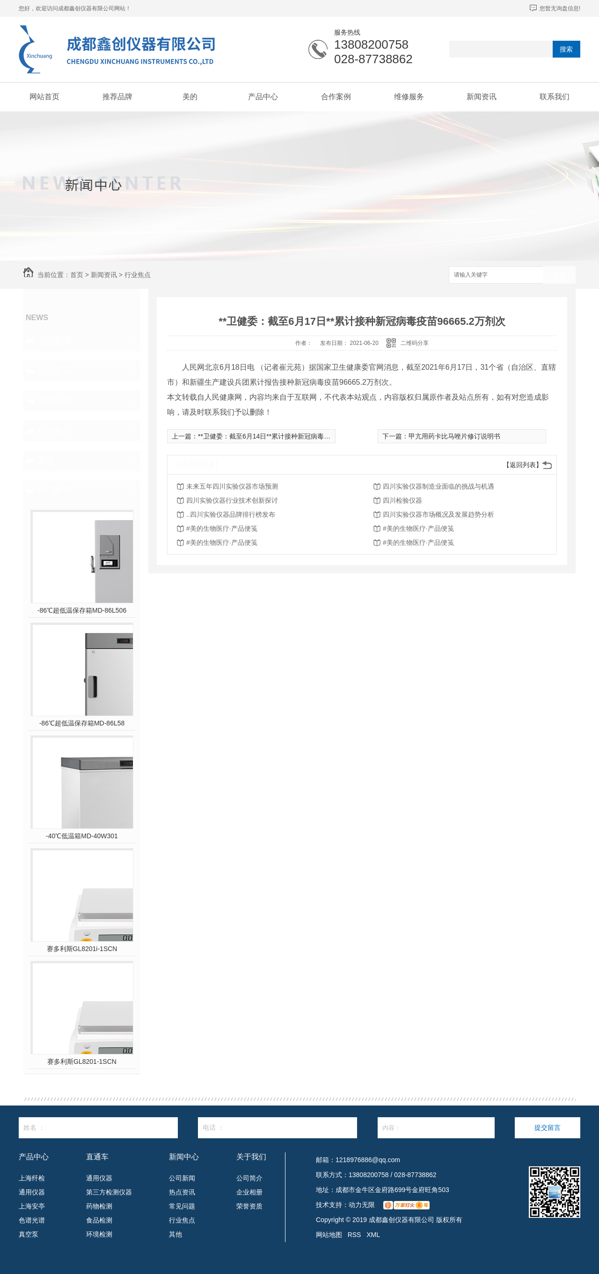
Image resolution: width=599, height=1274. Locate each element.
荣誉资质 (249, 1206)
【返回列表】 (522, 465)
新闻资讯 (482, 97)
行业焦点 (137, 274)
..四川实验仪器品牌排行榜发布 (230, 514)
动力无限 (362, 1204)
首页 (76, 274)
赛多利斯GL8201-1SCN (82, 1061)
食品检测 (99, 1220)
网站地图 (329, 1234)
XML (373, 1234)
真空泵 (28, 1234)
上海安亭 (32, 1206)
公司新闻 (54, 340)
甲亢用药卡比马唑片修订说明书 (454, 436)
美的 (190, 97)
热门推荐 (54, 490)
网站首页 (44, 97)
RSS (354, 1234)
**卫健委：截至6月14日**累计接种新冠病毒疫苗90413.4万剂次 (289, 436)
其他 (45, 460)
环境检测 (99, 1234)
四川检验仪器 (402, 500)
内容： (436, 1127)
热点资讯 (54, 370)
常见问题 (54, 400)
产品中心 (263, 97)
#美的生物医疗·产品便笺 (221, 528)
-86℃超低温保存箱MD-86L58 (82, 723)
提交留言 (547, 1127)
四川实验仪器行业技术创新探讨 (232, 500)
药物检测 (99, 1206)
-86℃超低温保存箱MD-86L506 (81, 610)
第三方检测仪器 (109, 1192)
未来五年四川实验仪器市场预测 (232, 486)
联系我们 (555, 97)
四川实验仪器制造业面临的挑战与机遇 (438, 486)
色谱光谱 (32, 1220)
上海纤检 (32, 1178)
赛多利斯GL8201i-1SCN (82, 948)
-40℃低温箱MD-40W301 (82, 836)
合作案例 (336, 97)
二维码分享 (415, 343)
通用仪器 (32, 1192)
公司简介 (249, 1178)
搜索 (566, 49)
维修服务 (409, 97)
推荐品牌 (117, 97)
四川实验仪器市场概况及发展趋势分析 (438, 514)
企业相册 (249, 1192)
